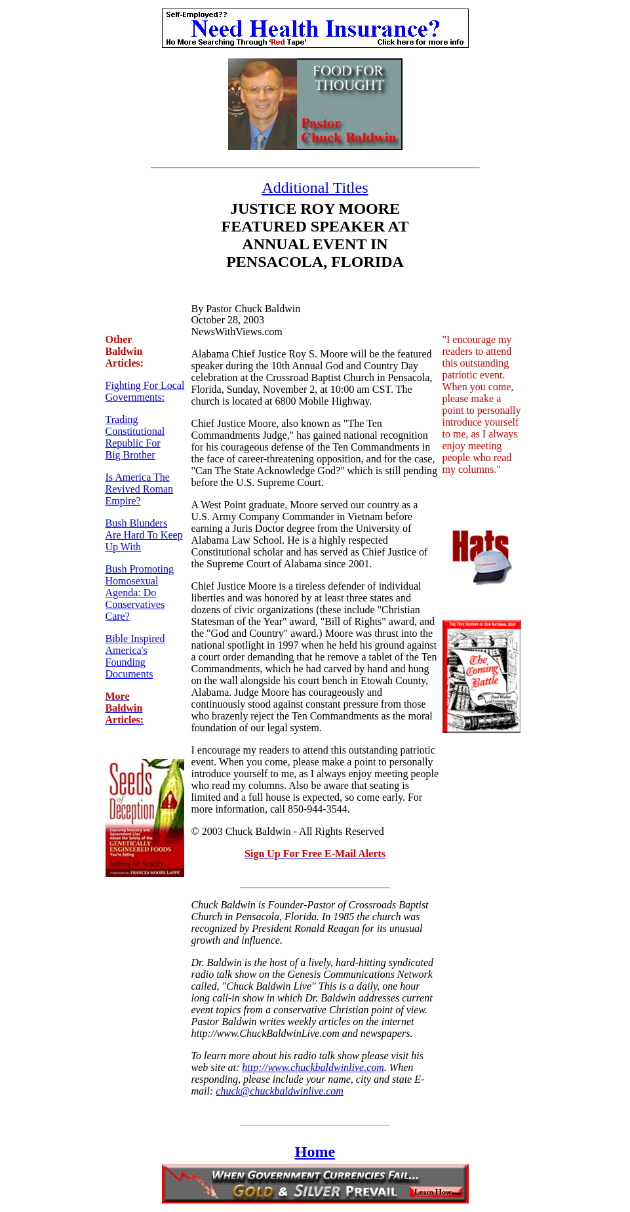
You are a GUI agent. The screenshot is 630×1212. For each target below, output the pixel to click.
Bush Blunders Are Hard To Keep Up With (144, 534)
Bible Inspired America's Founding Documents (135, 656)
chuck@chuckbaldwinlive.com (280, 1091)
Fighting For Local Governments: (145, 391)
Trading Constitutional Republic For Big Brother (135, 437)
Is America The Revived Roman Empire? (140, 489)
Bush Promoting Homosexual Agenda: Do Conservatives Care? (140, 592)
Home (315, 1151)
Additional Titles (315, 187)
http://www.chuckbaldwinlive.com (313, 1067)
